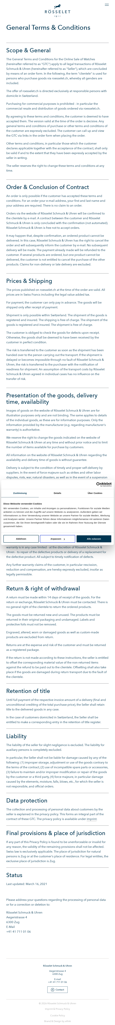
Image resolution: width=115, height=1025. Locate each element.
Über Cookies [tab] (95, 493)
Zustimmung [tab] (20, 493)
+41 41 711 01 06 (57, 982)
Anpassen (57, 539)
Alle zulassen (94, 539)
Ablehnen (21, 539)
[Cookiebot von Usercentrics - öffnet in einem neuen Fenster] (99, 484)
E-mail (57, 979)
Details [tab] (57, 493)
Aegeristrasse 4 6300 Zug (57, 972)
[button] (57, 989)
